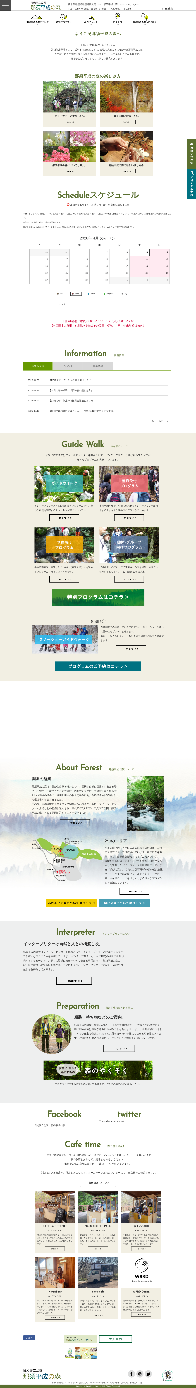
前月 (62, 304)
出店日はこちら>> (98, 1182)
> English (167, 9)
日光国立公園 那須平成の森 (49, 1125)
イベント (68, 366)
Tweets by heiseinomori (111, 1121)
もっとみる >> (160, 421)
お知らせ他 (37, 366)
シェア (29, 1337)
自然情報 (98, 366)
